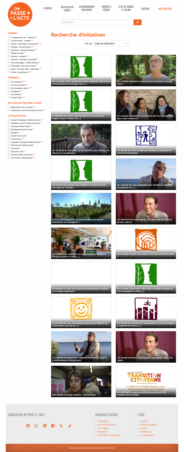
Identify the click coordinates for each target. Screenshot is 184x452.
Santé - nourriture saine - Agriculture (25, 69)
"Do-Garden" (103, 421)
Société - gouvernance (19, 72)
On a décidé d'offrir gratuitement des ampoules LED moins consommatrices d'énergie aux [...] (81, 82)
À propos (48, 8)
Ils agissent (15, 91)
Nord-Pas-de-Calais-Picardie (21, 145)
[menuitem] (47, 8)
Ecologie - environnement (20, 47)
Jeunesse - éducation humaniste (23, 59)
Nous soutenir (165, 8)
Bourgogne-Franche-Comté (21, 129)
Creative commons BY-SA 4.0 (100, 448)
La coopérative (147, 435)
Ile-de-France (16, 139)
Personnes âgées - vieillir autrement (24, 62)
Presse (143, 428)
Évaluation (102, 431)
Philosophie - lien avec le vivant (22, 65)
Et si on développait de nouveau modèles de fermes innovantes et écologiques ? (77, 220)
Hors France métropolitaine (21, 157)
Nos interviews (16, 81)
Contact (144, 421)
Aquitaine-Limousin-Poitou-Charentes (25, 123)
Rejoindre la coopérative (109, 435)
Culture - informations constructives (24, 43)
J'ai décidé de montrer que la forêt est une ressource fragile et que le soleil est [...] (78, 117)
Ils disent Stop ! (16, 97)
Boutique (145, 8)
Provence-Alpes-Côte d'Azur (21, 154)
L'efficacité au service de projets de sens (26, 110)
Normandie (14, 148)
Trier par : (107, 43)
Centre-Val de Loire (17, 135)
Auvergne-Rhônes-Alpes (20, 126)
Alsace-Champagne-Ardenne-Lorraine (25, 120)
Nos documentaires (18, 85)
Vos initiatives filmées (67, 8)
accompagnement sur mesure (87, 8)
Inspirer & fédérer (106, 8)
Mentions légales (148, 424)
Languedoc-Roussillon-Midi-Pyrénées (25, 142)
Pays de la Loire (16, 151)
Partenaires (146, 431)
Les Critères (103, 428)
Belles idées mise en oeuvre (22, 107)
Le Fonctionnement (106, 424)
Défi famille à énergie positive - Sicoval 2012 (74, 395)
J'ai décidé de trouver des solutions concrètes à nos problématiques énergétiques (78, 359)
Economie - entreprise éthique (22, 50)
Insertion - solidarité (18, 56)
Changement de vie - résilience (22, 37)
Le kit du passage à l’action (126, 8)
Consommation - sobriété (20, 40)
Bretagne (14, 132)
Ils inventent (15, 94)
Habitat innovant (17, 53)
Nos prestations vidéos (19, 88)
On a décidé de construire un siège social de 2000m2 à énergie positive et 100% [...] (79, 255)
